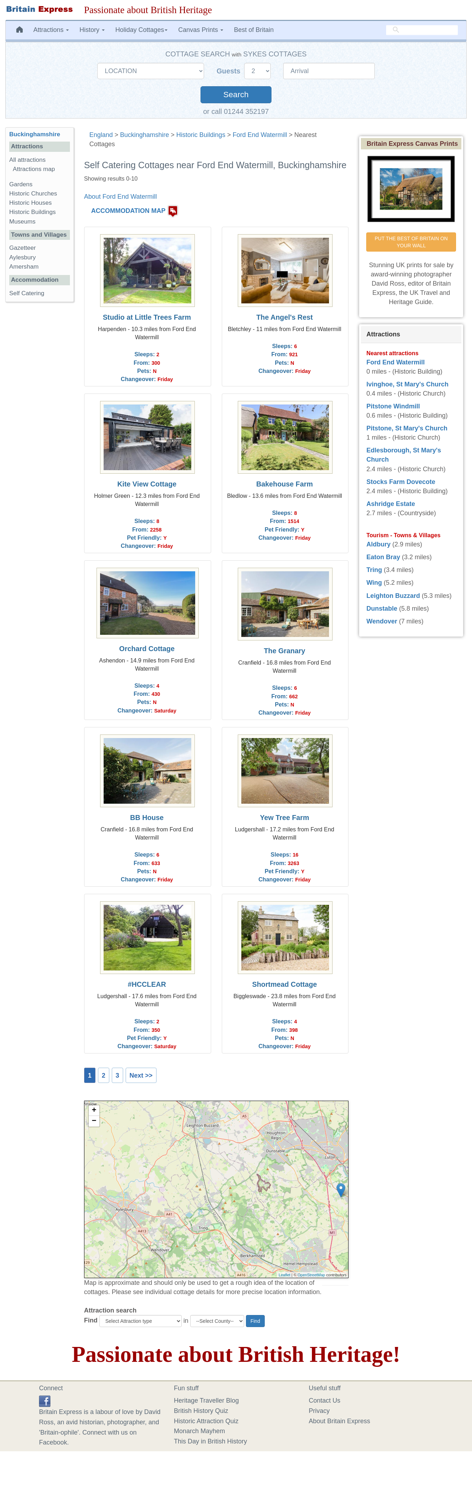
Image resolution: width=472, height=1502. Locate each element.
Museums (22, 221)
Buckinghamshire (144, 134)
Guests (229, 71)
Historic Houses (30, 202)
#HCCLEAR (147, 984)
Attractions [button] (51, 29)
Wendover (381, 621)
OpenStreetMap (311, 1275)
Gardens (21, 184)
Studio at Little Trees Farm (147, 317)
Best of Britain (254, 29)
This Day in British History (210, 1441)
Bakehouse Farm (284, 484)
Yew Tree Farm (284, 817)
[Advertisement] (39, 416)
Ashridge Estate (390, 503)
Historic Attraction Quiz (206, 1421)
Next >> (141, 1075)
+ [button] (94, 1110)
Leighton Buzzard (393, 595)
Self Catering (26, 293)
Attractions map (34, 169)
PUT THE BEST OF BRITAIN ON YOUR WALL (412, 242)
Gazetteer (22, 247)
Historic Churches (33, 193)
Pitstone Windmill (393, 406)
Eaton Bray (383, 557)
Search (235, 94)
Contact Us (324, 1400)
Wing (374, 582)
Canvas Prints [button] (200, 29)
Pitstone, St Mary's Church (406, 428)
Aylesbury (22, 257)
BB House (147, 817)
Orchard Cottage (147, 649)
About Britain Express (339, 1421)
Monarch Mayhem (199, 1431)
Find (91, 1320)
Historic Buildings (200, 134)
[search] (422, 30)
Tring (374, 569)
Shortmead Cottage (284, 984)
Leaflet (284, 1275)
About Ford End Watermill (120, 196)
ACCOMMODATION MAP (128, 211)
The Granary (285, 651)
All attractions (27, 159)
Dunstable (381, 608)
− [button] (94, 1121)
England (101, 134)
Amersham (24, 266)
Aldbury (378, 544)
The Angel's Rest (284, 317)
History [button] (92, 29)
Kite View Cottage (147, 484)
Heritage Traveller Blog (206, 1400)
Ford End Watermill (259, 134)
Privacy (319, 1410)
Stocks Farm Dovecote (400, 481)
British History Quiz (201, 1410)
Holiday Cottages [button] (141, 29)
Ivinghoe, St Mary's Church (407, 384)
